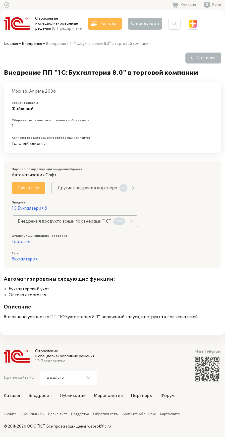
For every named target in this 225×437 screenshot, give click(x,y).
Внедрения (32, 44)
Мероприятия (108, 395)
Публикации (73, 395)
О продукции (145, 23)
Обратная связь (105, 414)
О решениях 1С (32, 414)
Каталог (12, 395)
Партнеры (142, 395)
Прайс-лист (57, 414)
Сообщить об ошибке (139, 414)
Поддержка (80, 414)
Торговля (21, 241)
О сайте (10, 414)
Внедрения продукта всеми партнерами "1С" (71, 221)
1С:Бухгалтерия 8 (29, 208)
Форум (167, 395)
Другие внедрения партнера (92, 188)
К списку (206, 58)
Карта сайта (170, 414)
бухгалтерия (25, 259)
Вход (216, 5)
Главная (11, 44)
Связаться (28, 188)
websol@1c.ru (99, 426)
